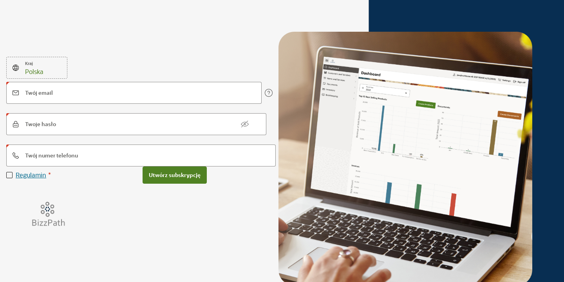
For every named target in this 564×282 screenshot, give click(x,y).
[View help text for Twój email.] (269, 93)
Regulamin (31, 175)
